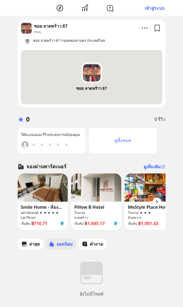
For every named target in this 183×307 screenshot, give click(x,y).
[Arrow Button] (157, 201)
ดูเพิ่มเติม (155, 167)
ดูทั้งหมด (122, 140)
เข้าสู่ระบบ (155, 8)
